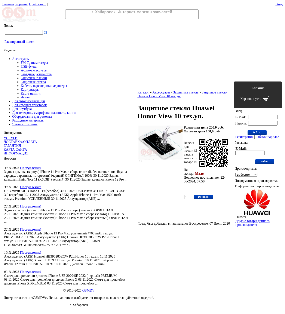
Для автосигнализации (28, 101)
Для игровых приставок (29, 105)
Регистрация (244, 137)
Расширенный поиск (19, 41)
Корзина (21, 4)
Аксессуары (21, 59)
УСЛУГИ (11, 138)
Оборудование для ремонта (32, 116)
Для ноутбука (22, 109)
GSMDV (88, 290)
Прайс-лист (37, 4)
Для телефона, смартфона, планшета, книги (44, 112)
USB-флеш (29, 66)
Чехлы (25, 97)
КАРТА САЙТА (15, 149)
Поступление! (30, 168)
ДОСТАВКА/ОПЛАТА (20, 142)
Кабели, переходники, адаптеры (44, 85)
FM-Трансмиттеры (34, 62)
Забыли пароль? (267, 137)
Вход (279, 4)
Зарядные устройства (36, 74)
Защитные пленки (34, 78)
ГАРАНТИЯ (12, 145)
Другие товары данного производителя (252, 223)
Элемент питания (24, 124)
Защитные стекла (33, 82)
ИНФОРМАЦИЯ (16, 153)
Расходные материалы (28, 120)
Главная (8, 4)
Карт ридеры (30, 89)
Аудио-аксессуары (34, 70)
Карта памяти (30, 93)
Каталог (143, 92)
